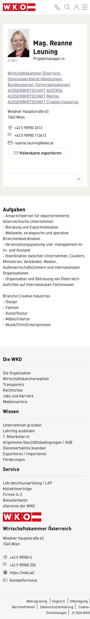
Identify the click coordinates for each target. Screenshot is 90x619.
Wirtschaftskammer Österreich (34, 73)
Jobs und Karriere (18, 395)
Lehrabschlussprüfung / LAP (27, 482)
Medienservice (15, 401)
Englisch (59, 601)
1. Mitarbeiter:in (16, 436)
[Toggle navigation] (84, 7)
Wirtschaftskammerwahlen (26, 378)
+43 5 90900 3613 (25, 127)
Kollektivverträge (17, 488)
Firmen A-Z (12, 494)
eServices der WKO (19, 505)
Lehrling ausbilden (19, 430)
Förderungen (14, 459)
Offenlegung (79, 601)
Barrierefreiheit (23, 606)
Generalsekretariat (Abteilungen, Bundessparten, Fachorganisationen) (39, 81)
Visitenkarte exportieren (37, 153)
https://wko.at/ (19, 572)
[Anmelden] (76, 7)
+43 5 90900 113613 (27, 135)
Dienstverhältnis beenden (24, 447)
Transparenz (13, 384)
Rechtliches (13, 390)
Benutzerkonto (15, 500)
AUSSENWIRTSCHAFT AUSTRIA (35, 90)
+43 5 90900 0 (17, 557)
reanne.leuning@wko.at (31, 142)
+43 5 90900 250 (19, 564)
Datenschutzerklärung (56, 606)
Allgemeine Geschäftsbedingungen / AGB (37, 442)
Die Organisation (17, 372)
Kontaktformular (20, 580)
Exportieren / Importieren (24, 453)
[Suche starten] (67, 7)
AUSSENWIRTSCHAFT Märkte (33, 96)
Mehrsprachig (37, 601)
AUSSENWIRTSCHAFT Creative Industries (43, 101)
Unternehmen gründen (22, 424)
